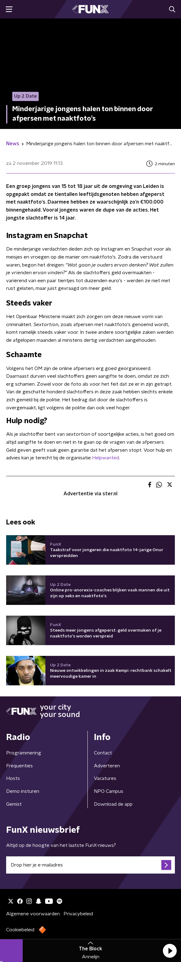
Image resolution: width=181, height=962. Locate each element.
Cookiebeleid (20, 929)
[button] (169, 950)
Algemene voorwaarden (33, 913)
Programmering (23, 752)
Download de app (113, 804)
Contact (103, 752)
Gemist (14, 804)
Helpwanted (105, 457)
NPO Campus (108, 791)
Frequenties (19, 765)
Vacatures (105, 778)
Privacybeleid (78, 913)
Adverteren (107, 765)
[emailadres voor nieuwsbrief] (90, 865)
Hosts (13, 778)
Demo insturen (22, 791)
